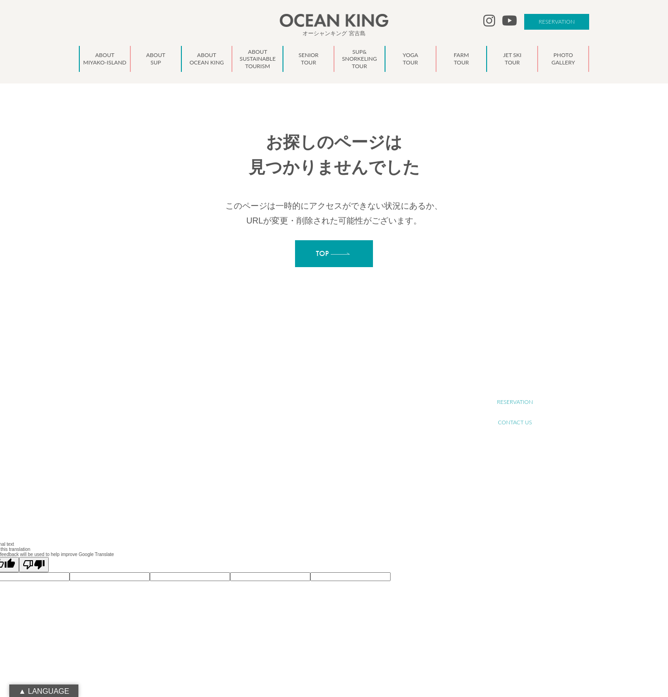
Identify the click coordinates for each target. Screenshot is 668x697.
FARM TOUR (314, 458)
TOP (305, 376)
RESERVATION (557, 21)
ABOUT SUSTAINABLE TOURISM (337, 417)
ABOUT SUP (314, 397)
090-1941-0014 (161, 459)
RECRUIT (515, 381)
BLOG (307, 499)
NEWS (307, 489)
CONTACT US (515, 422)
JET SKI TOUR (316, 468)
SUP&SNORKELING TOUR (330, 438)
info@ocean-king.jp (166, 449)
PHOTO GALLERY (320, 478)
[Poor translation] (34, 564)
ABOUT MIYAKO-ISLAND (328, 387)
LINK (305, 509)
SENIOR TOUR (316, 427)
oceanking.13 (167, 438)
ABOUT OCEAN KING (325, 407)
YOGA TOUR (314, 448)
